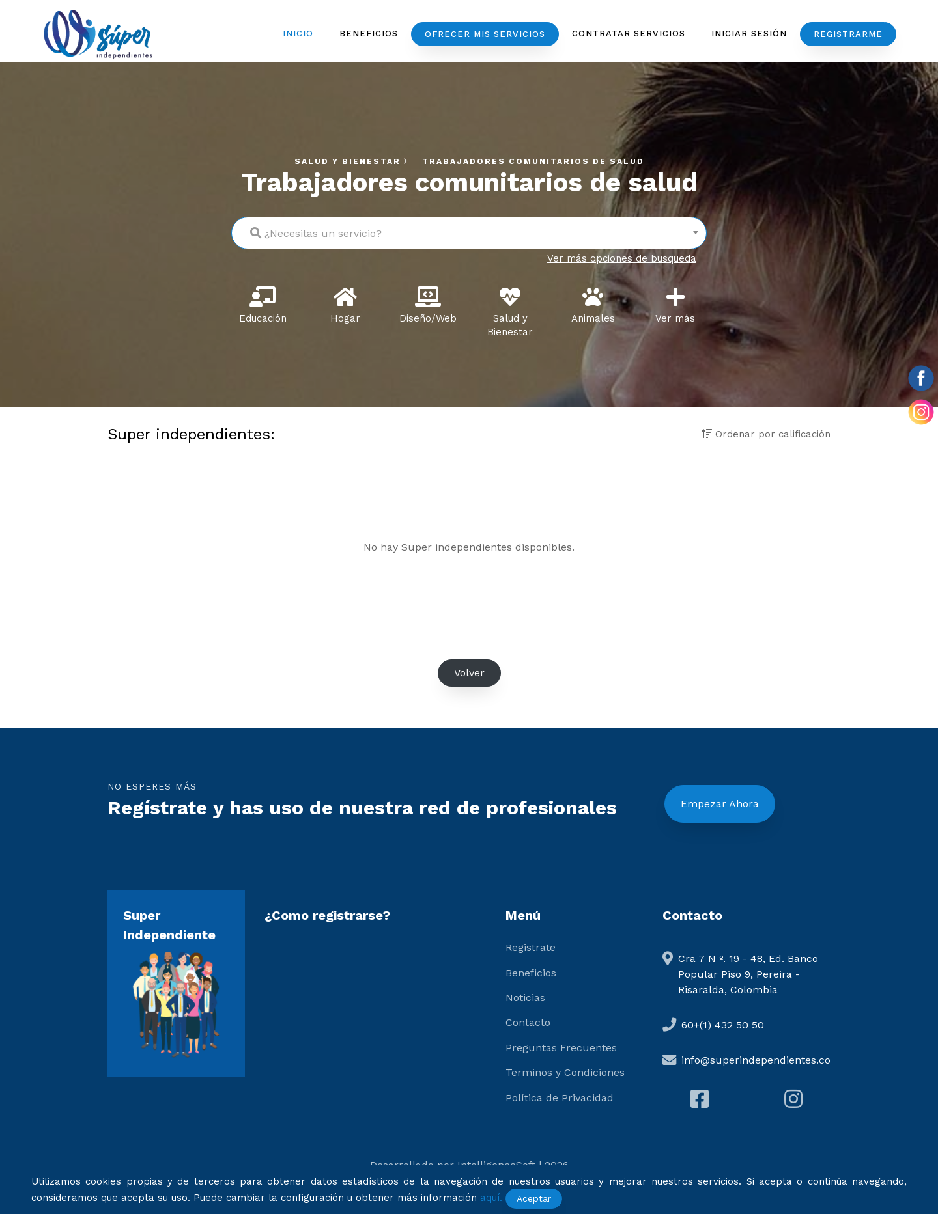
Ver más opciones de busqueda (621, 258)
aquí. (491, 1198)
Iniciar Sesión (749, 33)
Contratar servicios (628, 33)
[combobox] (469, 233)
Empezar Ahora (720, 803)
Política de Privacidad (559, 1098)
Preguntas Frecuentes (561, 1048)
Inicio (298, 33)
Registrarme (848, 34)
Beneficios (368, 33)
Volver (469, 673)
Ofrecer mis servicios (485, 34)
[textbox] (469, 230)
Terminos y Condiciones (565, 1072)
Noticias (525, 997)
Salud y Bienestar (353, 161)
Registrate (530, 947)
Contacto (527, 1022)
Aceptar (534, 1198)
